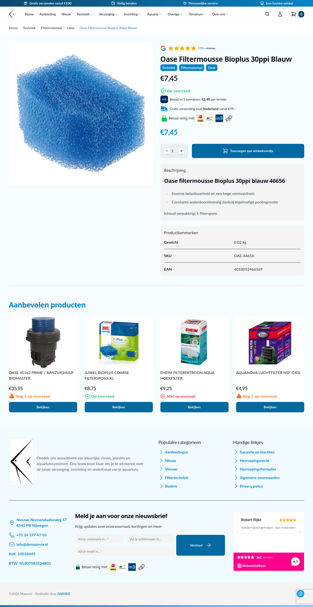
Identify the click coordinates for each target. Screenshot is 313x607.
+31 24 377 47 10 (32, 534)
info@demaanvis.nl (32, 544)
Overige (175, 14)
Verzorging (108, 14)
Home (29, 14)
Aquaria (154, 14)
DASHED (63, 594)
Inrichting (132, 14)
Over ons (220, 14)
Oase (70, 28)
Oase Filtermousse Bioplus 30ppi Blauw (108, 28)
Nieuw (66, 14)
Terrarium (198, 14)
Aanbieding (48, 14)
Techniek (85, 14)
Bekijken (43, 407)
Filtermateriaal (51, 28)
